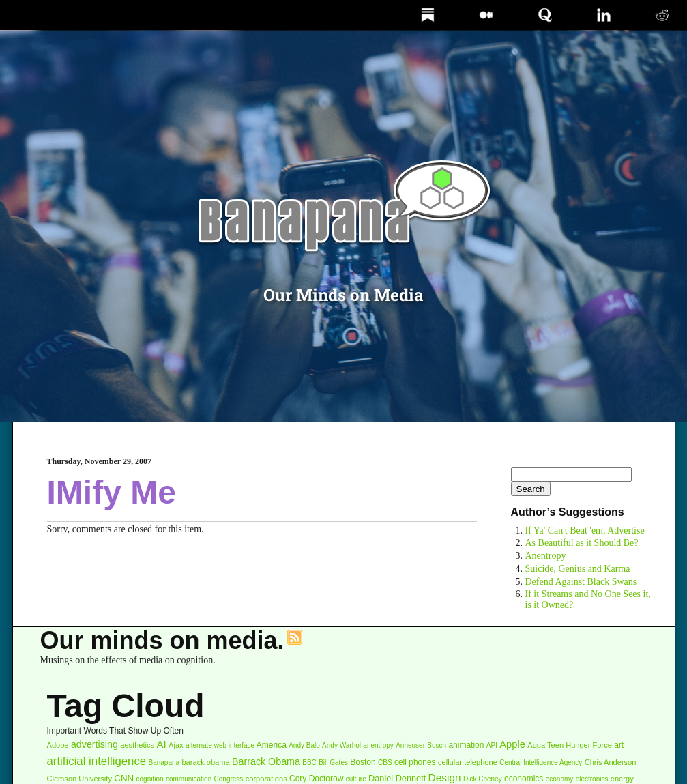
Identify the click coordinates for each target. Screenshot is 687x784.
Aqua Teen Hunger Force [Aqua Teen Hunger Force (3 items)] (569, 745)
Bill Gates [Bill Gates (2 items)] (333, 762)
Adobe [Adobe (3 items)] (58, 745)
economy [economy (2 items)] (560, 779)
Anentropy (545, 556)
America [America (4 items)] (272, 745)
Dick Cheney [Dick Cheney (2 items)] (482, 779)
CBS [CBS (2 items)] (385, 762)
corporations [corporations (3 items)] (266, 778)
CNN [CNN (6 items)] (124, 778)
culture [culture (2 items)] (356, 779)
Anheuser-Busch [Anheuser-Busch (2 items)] (421, 745)
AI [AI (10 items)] (161, 744)
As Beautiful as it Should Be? (582, 543)
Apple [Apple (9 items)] (512, 744)
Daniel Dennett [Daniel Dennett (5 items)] (397, 778)
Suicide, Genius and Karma (577, 569)
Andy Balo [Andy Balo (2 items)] (304, 745)
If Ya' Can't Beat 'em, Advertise (585, 530)
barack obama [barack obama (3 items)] (205, 762)
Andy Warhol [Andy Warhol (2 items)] (341, 745)
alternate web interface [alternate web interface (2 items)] (220, 745)
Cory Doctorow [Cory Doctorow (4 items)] (316, 778)
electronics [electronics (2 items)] (592, 779)
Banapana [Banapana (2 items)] (164, 762)
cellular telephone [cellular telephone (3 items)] (467, 762)
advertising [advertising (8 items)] (94, 744)
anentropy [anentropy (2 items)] (378, 745)
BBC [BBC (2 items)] (309, 762)
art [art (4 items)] (619, 745)
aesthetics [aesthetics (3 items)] (137, 745)
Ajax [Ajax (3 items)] (176, 745)
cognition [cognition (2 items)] (150, 779)
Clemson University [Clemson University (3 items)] (79, 778)
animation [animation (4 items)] (466, 745)
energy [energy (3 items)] (622, 778)
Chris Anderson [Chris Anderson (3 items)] (611, 762)
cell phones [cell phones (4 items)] (415, 762)
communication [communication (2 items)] (188, 779)
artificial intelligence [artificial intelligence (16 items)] (97, 761)
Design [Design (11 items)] (444, 777)
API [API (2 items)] (491, 745)
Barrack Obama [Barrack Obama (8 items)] (266, 761)
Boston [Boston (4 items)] (362, 762)
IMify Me (111, 492)
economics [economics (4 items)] (523, 778)
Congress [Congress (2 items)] (229, 779)
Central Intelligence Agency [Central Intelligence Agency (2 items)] (540, 762)
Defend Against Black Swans (581, 582)
